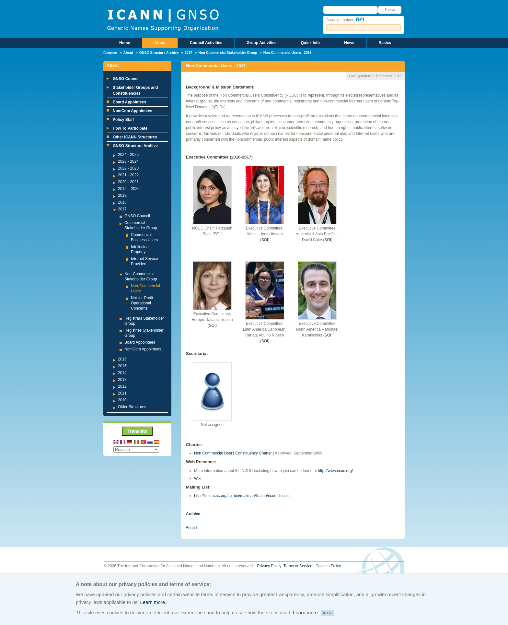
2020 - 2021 (128, 182)
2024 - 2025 (128, 154)
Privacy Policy (269, 566)
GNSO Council (126, 79)
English (192, 527)
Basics (385, 43)
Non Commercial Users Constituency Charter (233, 453)
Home (124, 43)
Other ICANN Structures (135, 137)
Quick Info (310, 43)
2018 (122, 202)
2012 (122, 386)
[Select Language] (136, 449)
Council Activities (206, 43)
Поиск (390, 9)
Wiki (198, 478)
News (349, 43)
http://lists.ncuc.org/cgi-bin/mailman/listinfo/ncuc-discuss (242, 495)
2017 (188, 52)
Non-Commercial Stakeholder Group (227, 52)
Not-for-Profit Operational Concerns (142, 303)
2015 (122, 366)
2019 (122, 195)
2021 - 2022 (128, 175)
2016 (122, 359)
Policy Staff (123, 119)
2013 (122, 379)
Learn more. (153, 602)
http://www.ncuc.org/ (335, 470)
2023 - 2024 (128, 161)
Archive (193, 514)
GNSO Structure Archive (159, 52)
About (160, 43)
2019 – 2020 (129, 188)
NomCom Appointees (132, 111)
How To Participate (130, 128)
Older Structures (132, 407)
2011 (122, 393)
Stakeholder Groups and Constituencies (135, 90)
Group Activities (261, 43)
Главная (110, 52)
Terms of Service (297, 566)
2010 (122, 400)
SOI (217, 234)
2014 (122, 373)
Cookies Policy (328, 566)
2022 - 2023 (128, 168)
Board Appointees (129, 102)
